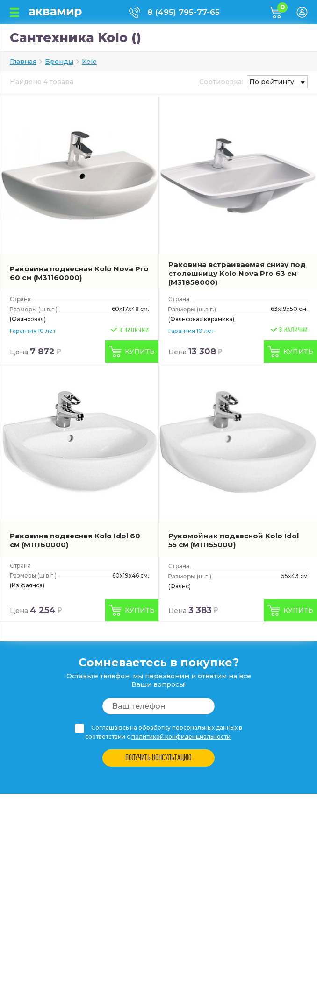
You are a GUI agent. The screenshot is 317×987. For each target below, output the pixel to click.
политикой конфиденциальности (181, 736)
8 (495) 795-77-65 (183, 12)
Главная (23, 61)
